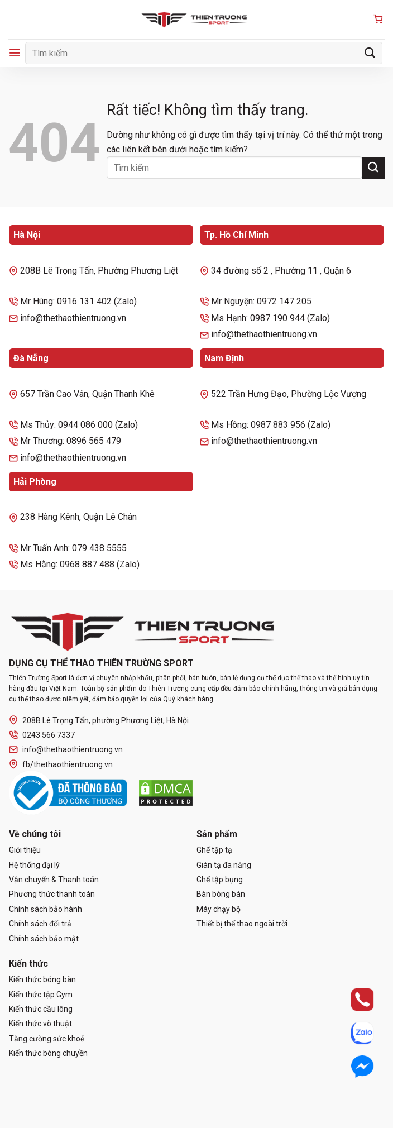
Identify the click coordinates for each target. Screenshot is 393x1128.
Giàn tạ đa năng (223, 865)
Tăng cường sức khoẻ (46, 1038)
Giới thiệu (25, 849)
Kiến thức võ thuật (40, 1023)
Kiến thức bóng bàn (42, 979)
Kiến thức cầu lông (41, 1009)
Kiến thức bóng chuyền (48, 1053)
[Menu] (14, 53)
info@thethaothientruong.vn (66, 749)
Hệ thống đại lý (34, 865)
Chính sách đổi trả (40, 923)
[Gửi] (370, 53)
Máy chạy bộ (218, 909)
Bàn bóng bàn (220, 894)
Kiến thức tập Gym (41, 994)
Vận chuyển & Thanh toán (54, 879)
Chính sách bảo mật (44, 938)
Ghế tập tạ (214, 849)
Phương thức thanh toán (52, 894)
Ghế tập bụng (219, 879)
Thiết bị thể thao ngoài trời (241, 923)
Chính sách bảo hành (45, 909)
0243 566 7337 (42, 735)
